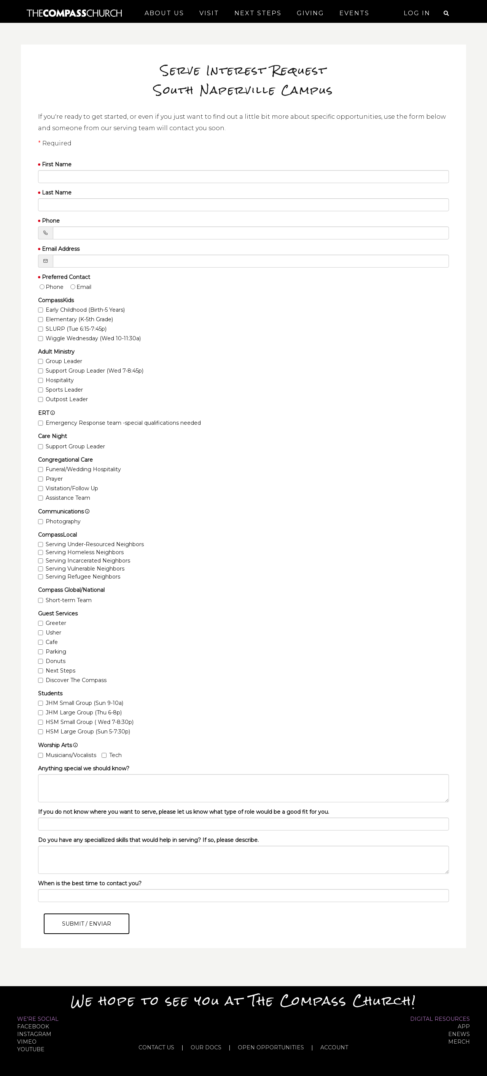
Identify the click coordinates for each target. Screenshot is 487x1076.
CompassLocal (57, 534)
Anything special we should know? (83, 768)
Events (354, 13)
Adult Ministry (56, 351)
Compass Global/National (71, 590)
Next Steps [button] (258, 13)
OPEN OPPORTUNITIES (271, 1047)
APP (464, 1026)
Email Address (61, 248)
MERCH (459, 1041)
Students (50, 693)
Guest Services (58, 613)
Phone (51, 220)
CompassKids (56, 300)
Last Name (57, 192)
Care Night (52, 436)
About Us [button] (164, 13)
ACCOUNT (334, 1047)
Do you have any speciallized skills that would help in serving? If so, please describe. (148, 840)
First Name (57, 164)
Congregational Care (65, 459)
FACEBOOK (33, 1026)
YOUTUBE (31, 1049)
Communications (64, 511)
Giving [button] (310, 13)
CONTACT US (156, 1047)
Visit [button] (209, 13)
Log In (417, 13)
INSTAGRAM (34, 1034)
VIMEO (27, 1041)
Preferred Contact (66, 277)
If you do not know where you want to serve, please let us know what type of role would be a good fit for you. (183, 811)
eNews (459, 1034)
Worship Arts (58, 745)
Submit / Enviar (86, 923)
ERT (46, 413)
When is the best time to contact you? (90, 883)
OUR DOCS (206, 1047)
